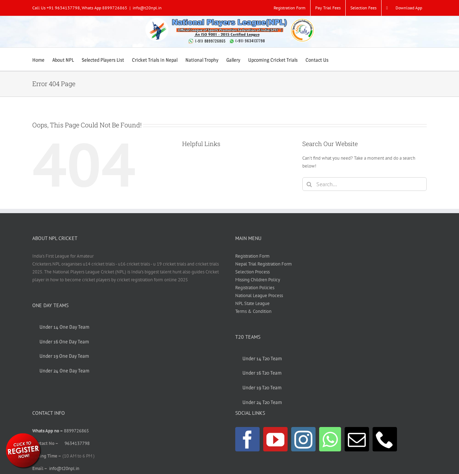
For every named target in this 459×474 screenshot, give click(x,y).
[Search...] (364, 184)
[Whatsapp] (330, 439)
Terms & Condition (253, 311)
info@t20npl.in (147, 7)
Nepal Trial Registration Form (263, 264)
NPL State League (252, 303)
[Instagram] (303, 439)
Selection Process (252, 272)
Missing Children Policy (257, 280)
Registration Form (252, 256)
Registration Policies (254, 288)
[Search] (309, 184)
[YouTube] (275, 439)
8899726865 (76, 431)
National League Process (259, 295)
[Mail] (357, 439)
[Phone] (385, 439)
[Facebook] (247, 439)
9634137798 (77, 443)
